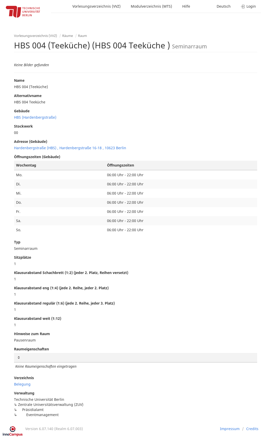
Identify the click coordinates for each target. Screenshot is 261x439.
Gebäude (22, 110)
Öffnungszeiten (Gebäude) (37, 156)
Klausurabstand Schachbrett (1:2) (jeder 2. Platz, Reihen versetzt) (71, 272)
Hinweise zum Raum (32, 333)
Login (248, 6)
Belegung (22, 384)
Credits (252, 428)
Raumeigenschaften (31, 349)
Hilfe (186, 6)
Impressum (230, 428)
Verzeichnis (24, 377)
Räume (67, 35)
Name (19, 80)
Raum (82, 35)
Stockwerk (23, 126)
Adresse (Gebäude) (30, 141)
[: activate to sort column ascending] (135, 357)
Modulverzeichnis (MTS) (151, 6)
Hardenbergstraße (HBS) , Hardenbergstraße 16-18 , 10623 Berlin (70, 147)
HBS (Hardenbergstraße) (35, 117)
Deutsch (224, 6)
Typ (17, 242)
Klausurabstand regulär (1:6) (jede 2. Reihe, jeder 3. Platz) (64, 303)
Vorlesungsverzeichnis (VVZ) (96, 6)
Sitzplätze (22, 257)
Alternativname (28, 95)
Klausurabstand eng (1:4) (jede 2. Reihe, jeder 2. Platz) (61, 287)
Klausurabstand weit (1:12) (37, 318)
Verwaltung (24, 393)
